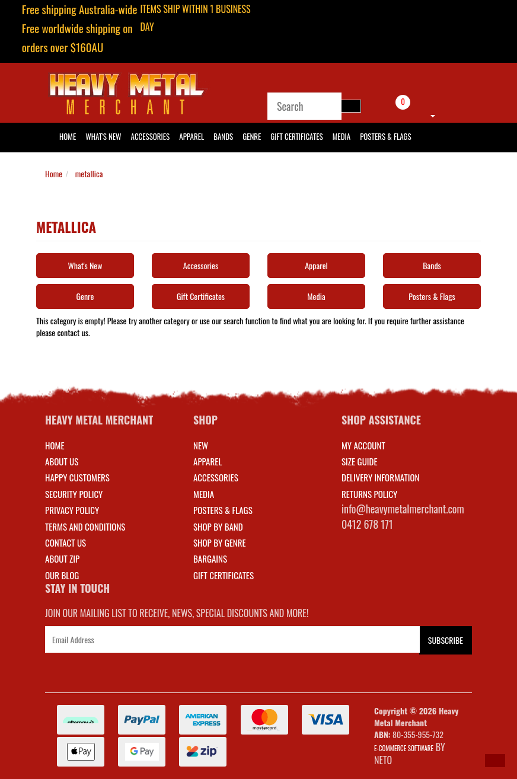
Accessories (150, 136)
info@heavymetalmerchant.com (403, 508)
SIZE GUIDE (360, 461)
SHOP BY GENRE (219, 542)
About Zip (62, 558)
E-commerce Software (403, 748)
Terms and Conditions (85, 526)
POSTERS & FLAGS (223, 509)
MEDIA (203, 493)
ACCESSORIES (215, 477)
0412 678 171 (367, 524)
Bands (223, 136)
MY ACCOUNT (363, 445)
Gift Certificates (296, 136)
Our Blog (62, 575)
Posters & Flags (385, 136)
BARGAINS (210, 558)
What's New (103, 136)
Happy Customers (77, 477)
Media (341, 136)
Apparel (191, 136)
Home (53, 173)
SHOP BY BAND (218, 526)
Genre (251, 136)
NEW (200, 445)
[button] (495, 760)
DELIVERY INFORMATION (381, 477)
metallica (89, 173)
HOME (67, 136)
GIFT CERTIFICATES (223, 575)
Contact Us (65, 542)
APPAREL (207, 461)
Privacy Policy (72, 509)
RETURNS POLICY (369, 493)
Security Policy (74, 493)
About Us (61, 461)
